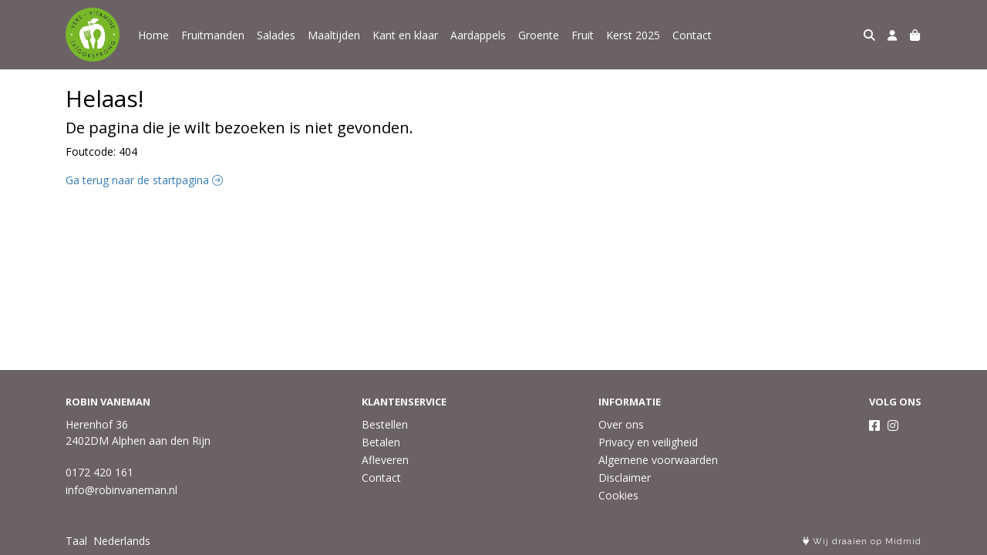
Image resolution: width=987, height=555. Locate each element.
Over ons (621, 424)
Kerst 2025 (633, 35)
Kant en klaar (405, 35)
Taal (76, 540)
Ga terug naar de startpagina (144, 180)
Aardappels (478, 35)
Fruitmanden (212, 35)
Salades (276, 35)
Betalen (381, 442)
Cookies (618, 495)
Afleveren (385, 459)
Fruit (582, 35)
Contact (692, 35)
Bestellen (385, 424)
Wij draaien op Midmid (862, 541)
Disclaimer (624, 477)
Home (153, 35)
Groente (538, 35)
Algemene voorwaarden (658, 459)
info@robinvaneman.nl (121, 490)
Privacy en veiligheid (648, 442)
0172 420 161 (99, 472)
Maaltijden (334, 35)
